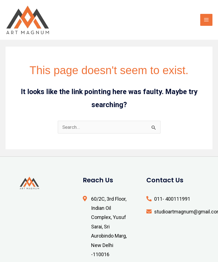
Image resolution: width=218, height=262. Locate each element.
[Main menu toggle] (206, 20)
